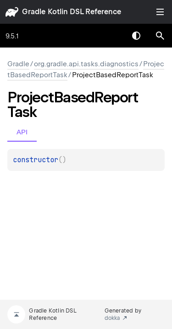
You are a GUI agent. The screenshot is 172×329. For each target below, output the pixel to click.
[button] (160, 36)
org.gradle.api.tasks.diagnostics (86, 64)
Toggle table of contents (160, 12)
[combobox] (112, 36)
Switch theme (136, 36)
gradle (33, 11)
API (22, 132)
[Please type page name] (160, 36)
